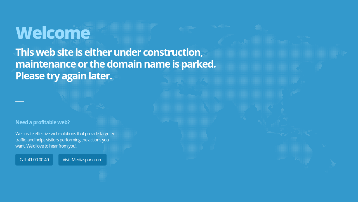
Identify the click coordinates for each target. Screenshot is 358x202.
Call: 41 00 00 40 (34, 160)
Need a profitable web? (42, 122)
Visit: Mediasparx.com (82, 160)
